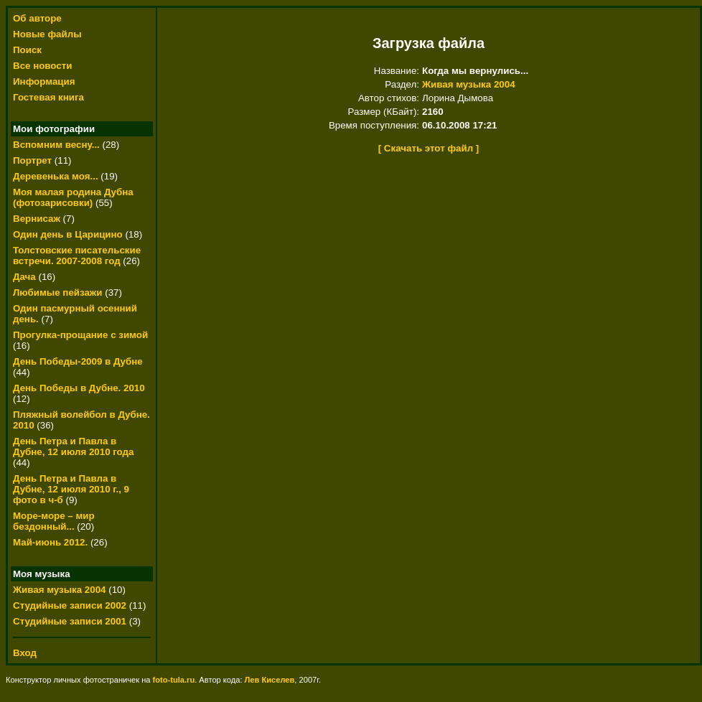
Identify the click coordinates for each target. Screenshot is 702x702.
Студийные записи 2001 (69, 621)
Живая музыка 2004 (59, 589)
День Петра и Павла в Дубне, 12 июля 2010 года (73, 446)
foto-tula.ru (174, 679)
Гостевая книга (48, 97)
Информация (44, 81)
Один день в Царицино (68, 234)
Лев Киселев (270, 679)
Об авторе (37, 18)
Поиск (27, 50)
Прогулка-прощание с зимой (80, 334)
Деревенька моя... (55, 176)
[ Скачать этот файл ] (428, 148)
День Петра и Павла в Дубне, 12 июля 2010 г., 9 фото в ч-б (71, 489)
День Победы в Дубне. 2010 (79, 388)
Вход (25, 652)
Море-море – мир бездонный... (54, 521)
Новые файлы (47, 34)
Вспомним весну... (56, 144)
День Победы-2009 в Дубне (78, 361)
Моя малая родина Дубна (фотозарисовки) (73, 197)
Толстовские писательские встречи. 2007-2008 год (77, 255)
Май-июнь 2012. (51, 542)
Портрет (32, 160)
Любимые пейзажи (58, 292)
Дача (24, 276)
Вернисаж (36, 218)
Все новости (42, 65)
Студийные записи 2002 (69, 605)
